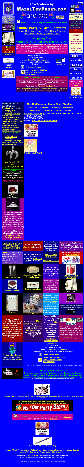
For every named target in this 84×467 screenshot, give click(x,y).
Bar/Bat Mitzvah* (11, 137)
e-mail (5, 327)
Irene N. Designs (33, 455)
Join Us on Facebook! (34, 67)
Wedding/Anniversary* (13, 141)
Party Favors (71, 302)
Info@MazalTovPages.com (38, 60)
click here (8, 67)
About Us (15, 450)
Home (8, 450)
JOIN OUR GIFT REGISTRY (71, 277)
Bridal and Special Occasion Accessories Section (13, 237)
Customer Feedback (45, 86)
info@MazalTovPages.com (12, 263)
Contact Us (24, 452)
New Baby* (9, 138)
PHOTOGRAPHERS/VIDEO (11, 131)
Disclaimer (34, 452)
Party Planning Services (52, 450)
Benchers (12, 312)
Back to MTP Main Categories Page (42, 446)
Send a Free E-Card (33, 153)
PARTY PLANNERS (8, 129)
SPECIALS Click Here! (8, 51)
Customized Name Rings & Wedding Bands (32, 276)
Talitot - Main (55, 107)
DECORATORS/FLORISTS (11, 119)
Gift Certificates (72, 255)
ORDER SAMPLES (51, 261)
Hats (12, 194)
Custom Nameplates (33, 289)
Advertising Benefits (71, 450)
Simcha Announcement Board (50, 300)
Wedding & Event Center (48, 33)
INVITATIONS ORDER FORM (51, 256)
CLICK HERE (75, 27)
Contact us (28, 247)
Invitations (30, 31)
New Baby (8, 112)
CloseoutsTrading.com (12, 355)
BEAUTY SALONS (8, 115)
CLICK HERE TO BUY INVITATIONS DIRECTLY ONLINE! (12, 246)
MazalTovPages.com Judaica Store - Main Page (50, 104)
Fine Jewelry (29, 33)
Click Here (77, 85)
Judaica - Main (33, 107)
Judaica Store (43, 31)
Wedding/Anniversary (12, 114)
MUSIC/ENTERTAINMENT (11, 127)
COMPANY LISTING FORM (51, 340)
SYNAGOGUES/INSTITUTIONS (13, 142)
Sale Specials (31, 330)
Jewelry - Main (68, 107)
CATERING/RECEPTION (10, 117)
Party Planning (58, 31)
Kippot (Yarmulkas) (12, 290)
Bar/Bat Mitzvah (10, 110)
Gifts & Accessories (12, 277)
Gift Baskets (33, 313)
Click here (64, 243)
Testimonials (8, 54)
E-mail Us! (61, 64)
